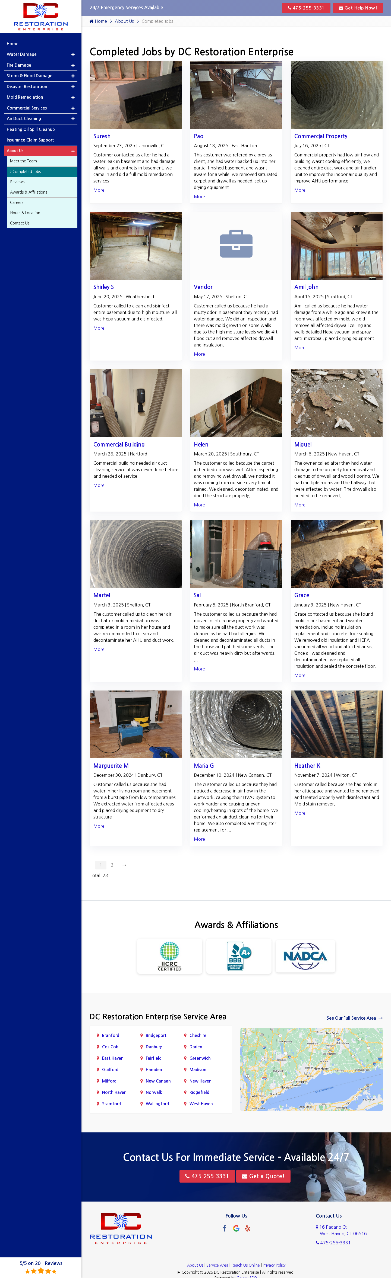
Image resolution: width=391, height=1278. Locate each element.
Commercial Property (320, 136)
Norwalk (154, 1092)
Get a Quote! (263, 1176)
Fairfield (154, 1058)
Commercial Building (119, 444)
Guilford (110, 1070)
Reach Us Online (245, 1265)
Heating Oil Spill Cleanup (31, 129)
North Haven (114, 1092)
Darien (196, 1047)
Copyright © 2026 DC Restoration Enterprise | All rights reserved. (238, 1272)
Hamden (154, 1070)
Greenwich (200, 1058)
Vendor (203, 287)
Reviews (17, 182)
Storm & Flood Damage (29, 76)
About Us (124, 21)
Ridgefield (199, 1092)
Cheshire (198, 1035)
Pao (198, 136)
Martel (101, 595)
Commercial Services (27, 108)
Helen (201, 444)
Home (98, 21)
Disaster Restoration (27, 87)
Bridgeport (156, 1035)
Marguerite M (111, 766)
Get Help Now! (358, 8)
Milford (109, 1081)
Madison (198, 1070)
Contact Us (19, 223)
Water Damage (22, 54)
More (99, 190)
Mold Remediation (25, 97)
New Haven (201, 1081)
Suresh (102, 136)
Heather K (307, 766)
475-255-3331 (306, 8)
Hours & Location (25, 213)
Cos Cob (110, 1047)
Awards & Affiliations (28, 192)
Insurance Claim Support (30, 140)
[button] (73, 54)
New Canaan (158, 1081)
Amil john (306, 287)
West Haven (201, 1104)
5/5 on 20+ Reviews (41, 1267)
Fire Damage (19, 65)
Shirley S (103, 287)
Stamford (111, 1104)
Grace (301, 595)
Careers (16, 202)
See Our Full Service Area (355, 1018)
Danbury (154, 1047)
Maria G (204, 766)
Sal (197, 595)
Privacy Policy (274, 1265)
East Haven (113, 1058)
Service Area (217, 1265)
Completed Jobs (25, 172)
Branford (110, 1035)
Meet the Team (23, 161)
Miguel (302, 444)
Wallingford (157, 1104)
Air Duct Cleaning (24, 119)
